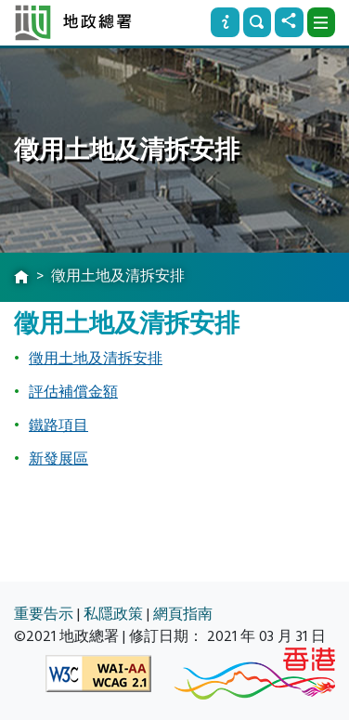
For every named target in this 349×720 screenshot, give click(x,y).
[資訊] (225, 22)
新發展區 (58, 459)
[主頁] (21, 278)
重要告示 (43, 614)
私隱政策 (113, 614)
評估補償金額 (73, 392)
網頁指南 (183, 614)
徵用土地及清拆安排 (95, 358)
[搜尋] (257, 22)
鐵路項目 (58, 425)
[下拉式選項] (321, 22)
